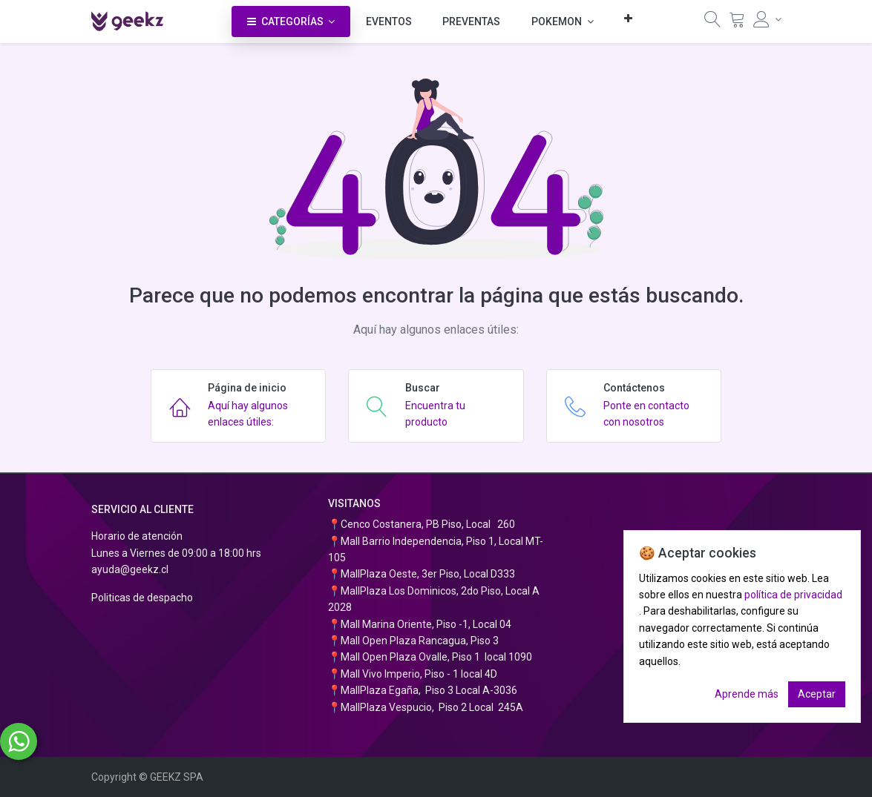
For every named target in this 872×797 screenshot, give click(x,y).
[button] (628, 18)
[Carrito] (737, 23)
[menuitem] (389, 21)
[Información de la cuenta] (767, 19)
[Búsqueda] (712, 23)
